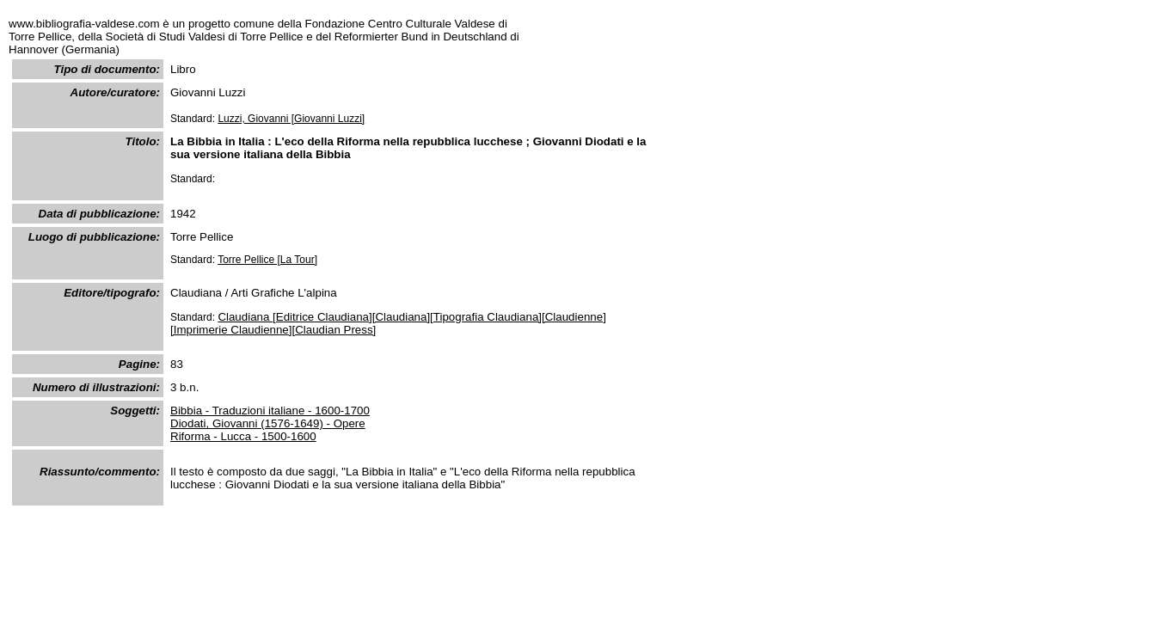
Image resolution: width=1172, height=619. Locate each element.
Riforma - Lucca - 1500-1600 (243, 436)
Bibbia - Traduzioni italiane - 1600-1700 (270, 410)
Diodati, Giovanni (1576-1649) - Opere (267, 423)
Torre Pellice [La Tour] (267, 260)
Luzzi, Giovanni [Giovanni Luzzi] (291, 119)
